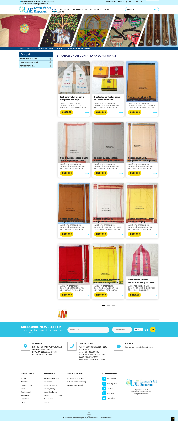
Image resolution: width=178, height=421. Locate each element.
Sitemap (47, 402)
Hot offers (25, 399)
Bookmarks (48, 382)
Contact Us (58, 12)
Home (54, 9)
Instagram (109, 384)
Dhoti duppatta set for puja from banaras (72, 281)
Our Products (79, 9)
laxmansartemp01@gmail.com (34, 4)
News (23, 389)
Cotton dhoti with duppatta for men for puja (71, 221)
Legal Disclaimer (50, 392)
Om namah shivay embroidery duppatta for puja (141, 282)
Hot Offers (95, 9)
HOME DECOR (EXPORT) (76, 382)
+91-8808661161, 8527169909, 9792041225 (92, 357)
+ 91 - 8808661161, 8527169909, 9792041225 (89, 353)
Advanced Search (51, 378)
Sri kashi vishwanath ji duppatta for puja (72, 98)
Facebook (109, 379)
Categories (31, 48)
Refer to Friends (50, 385)
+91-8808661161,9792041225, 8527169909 (36, 2)
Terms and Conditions (53, 395)
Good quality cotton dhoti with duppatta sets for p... (74, 160)
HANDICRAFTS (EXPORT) (76, 378)
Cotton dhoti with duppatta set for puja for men (141, 160)
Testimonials (110, 2)
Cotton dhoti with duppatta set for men (105, 220)
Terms (106, 9)
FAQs (120, 2)
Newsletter (25, 395)
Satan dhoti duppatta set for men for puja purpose (107, 281)
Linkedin (108, 393)
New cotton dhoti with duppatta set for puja (139, 98)
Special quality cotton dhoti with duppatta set (107, 159)
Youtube (108, 398)
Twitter (108, 388)
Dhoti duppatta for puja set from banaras (107, 98)
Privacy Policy (49, 389)
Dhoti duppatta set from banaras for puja (141, 220)
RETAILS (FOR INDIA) (46, 48)
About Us (64, 9)
